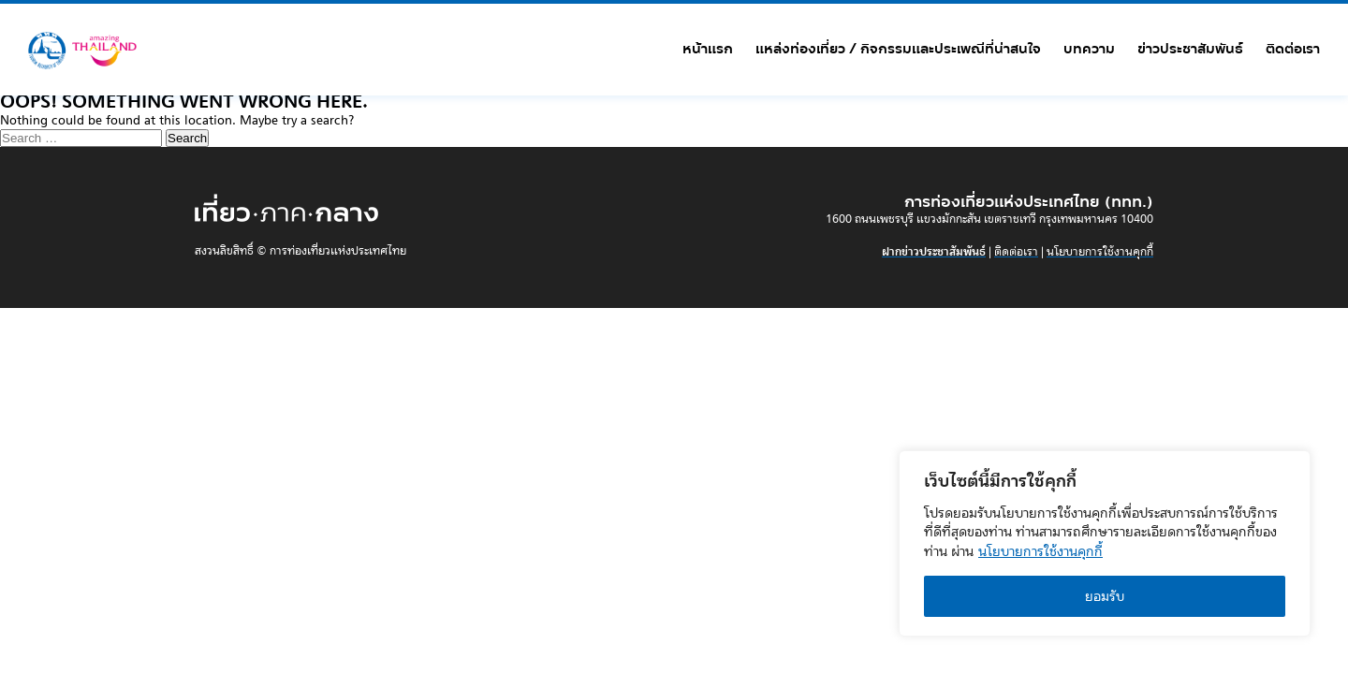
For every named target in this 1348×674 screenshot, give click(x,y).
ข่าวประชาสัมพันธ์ (1190, 48)
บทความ (1089, 48)
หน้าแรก (707, 48)
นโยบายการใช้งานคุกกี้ (1040, 551)
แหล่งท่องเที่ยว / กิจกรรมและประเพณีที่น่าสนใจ (898, 48)
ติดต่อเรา (1293, 48)
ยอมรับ (1104, 596)
